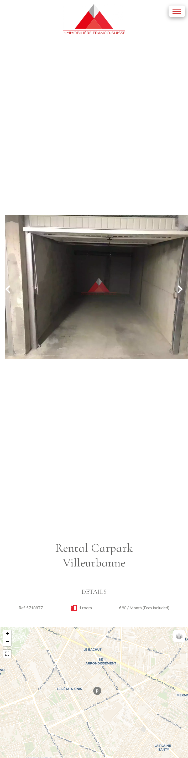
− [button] (7, 642)
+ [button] (7, 634)
